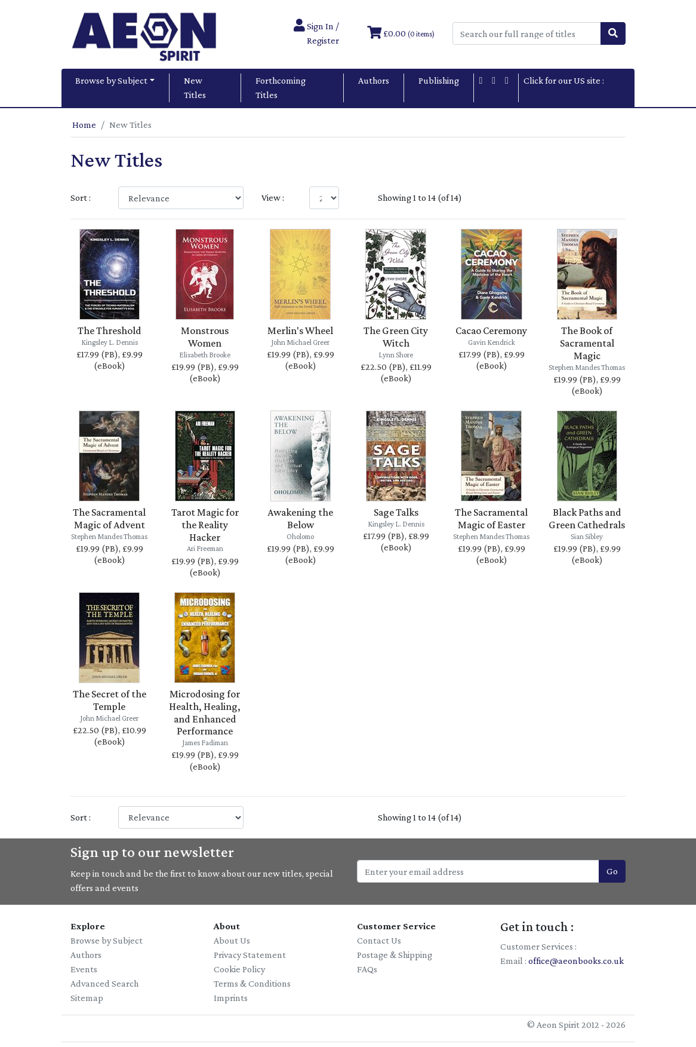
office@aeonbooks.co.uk (576, 961)
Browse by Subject (111, 80)
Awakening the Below (300, 518)
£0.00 (401, 33)
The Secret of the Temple (109, 700)
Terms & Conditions (252, 983)
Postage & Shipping (394, 955)
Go (612, 871)
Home (84, 125)
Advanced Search (104, 983)
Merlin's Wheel (300, 330)
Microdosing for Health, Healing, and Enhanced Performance (205, 712)
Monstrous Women (205, 336)
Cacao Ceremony (491, 330)
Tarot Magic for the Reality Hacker (205, 524)
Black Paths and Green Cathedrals (587, 518)
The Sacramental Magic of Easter (491, 518)
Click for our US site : (563, 87)
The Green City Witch (396, 336)
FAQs (367, 969)
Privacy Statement (250, 955)
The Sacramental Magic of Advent (109, 518)
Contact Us (379, 940)
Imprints (231, 998)
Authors (373, 80)
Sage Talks (396, 512)
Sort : (80, 197)
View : (272, 197)
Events (83, 969)
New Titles (195, 87)
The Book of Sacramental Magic (587, 343)
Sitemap (86, 998)
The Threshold (109, 330)
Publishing (438, 80)
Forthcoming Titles (280, 87)
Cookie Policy (239, 969)
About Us (232, 940)
